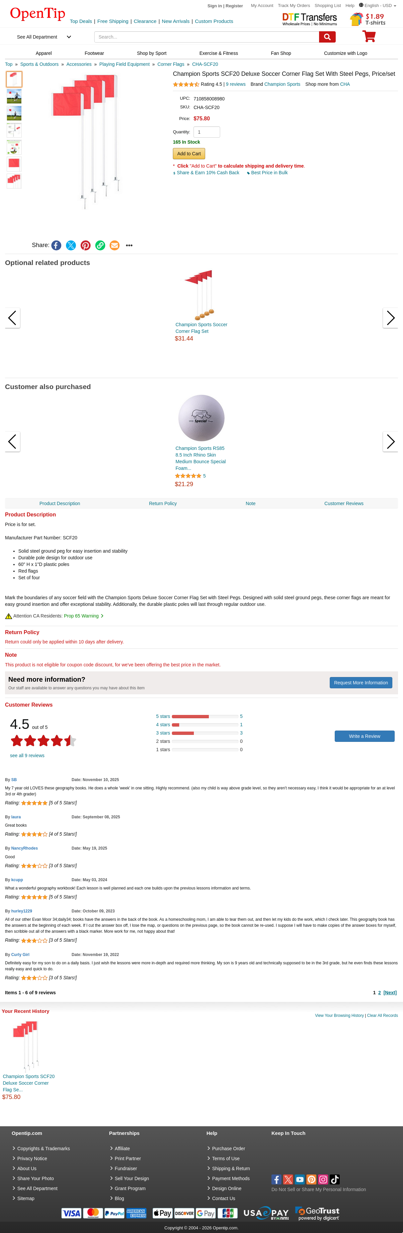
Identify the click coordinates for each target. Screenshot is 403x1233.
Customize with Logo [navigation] (345, 53)
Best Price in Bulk (267, 172)
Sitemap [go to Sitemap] (25, 1198)
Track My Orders (294, 5)
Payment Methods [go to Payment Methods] (231, 1178)
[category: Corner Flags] (171, 64)
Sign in (214, 5)
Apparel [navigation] (44, 53)
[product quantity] (207, 132)
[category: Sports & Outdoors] (39, 64)
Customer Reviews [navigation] (343, 503)
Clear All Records (382, 1015)
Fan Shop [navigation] (281, 53)
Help (349, 5)
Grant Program (130, 1188)
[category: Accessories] (78, 64)
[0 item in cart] (369, 38)
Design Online (226, 1188)
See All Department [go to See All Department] (37, 1188)
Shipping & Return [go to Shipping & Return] (231, 1168)
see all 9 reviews (27, 755)
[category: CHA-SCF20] (205, 64)
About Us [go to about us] (27, 1168)
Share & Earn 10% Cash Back (206, 172)
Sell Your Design (132, 1178)
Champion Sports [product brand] (282, 84)
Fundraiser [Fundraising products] (126, 1168)
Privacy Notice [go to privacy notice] (32, 1158)
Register (234, 5)
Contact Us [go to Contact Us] (223, 1198)
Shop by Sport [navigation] (152, 53)
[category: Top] (9, 64)
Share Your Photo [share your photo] (35, 1178)
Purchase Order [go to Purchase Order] (228, 1148)
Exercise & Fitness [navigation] (219, 53)
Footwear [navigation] (94, 53)
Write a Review (364, 736)
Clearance (145, 21)
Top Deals (81, 21)
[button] (377, 5)
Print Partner (128, 1158)
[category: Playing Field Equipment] (124, 64)
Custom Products (214, 21)
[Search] (327, 37)
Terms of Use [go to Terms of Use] (225, 1158)
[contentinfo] (37, 13)
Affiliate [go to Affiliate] (122, 1148)
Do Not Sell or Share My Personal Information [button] (318, 1189)
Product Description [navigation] (59, 503)
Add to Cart (189, 153)
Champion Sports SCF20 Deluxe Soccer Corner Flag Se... (29, 1083)
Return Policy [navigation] (163, 503)
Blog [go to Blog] (119, 1198)
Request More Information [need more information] (361, 682)
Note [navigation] (251, 503)
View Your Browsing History (339, 1015)
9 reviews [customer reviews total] (235, 84)
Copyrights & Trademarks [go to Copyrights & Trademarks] (43, 1148)
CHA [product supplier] (345, 84)
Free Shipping (112, 21)
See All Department (37, 37)
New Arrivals (176, 21)
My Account (262, 5)
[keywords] (206, 37)
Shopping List (328, 5)
